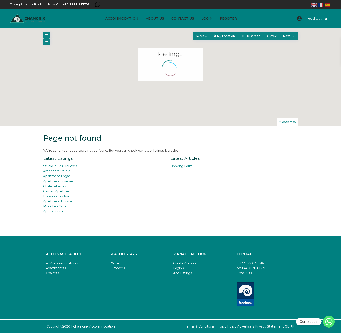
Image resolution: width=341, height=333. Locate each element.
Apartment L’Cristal (57, 201)
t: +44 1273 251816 (250, 263)
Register (228, 18)
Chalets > (53, 273)
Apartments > (56, 268)
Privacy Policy (225, 326)
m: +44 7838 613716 (252, 268)
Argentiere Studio (56, 171)
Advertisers (245, 326)
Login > (178, 268)
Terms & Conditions (199, 326)
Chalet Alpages (54, 186)
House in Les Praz (57, 196)
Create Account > (186, 263)
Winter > (116, 263)
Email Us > (245, 273)
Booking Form (181, 166)
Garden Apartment (57, 191)
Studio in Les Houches (60, 166)
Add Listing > (183, 273)
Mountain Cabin (55, 206)
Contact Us (182, 18)
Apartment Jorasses (58, 181)
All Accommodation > (62, 263)
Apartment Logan (57, 176)
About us (155, 18)
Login (206, 18)
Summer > (118, 268)
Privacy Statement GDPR (274, 326)
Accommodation (121, 18)
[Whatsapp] (329, 322)
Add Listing (317, 19)
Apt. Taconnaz (54, 211)
